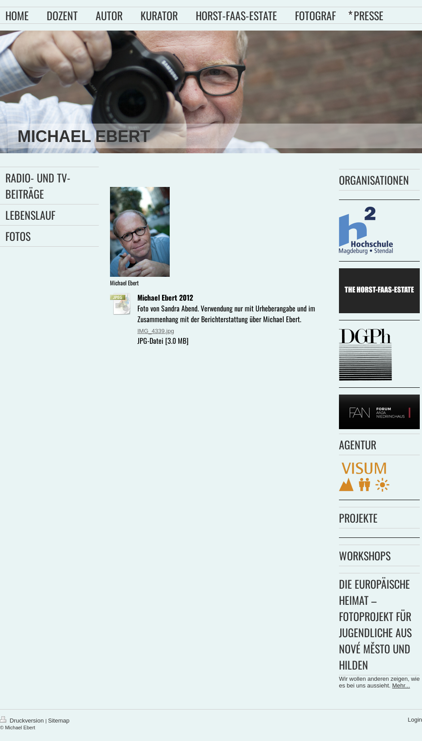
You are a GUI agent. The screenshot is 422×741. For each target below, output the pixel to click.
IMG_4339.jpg (155, 331)
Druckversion (22, 720)
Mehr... (401, 685)
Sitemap (59, 720)
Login (415, 719)
